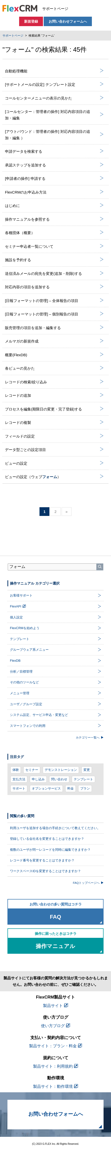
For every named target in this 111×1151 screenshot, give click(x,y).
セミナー (31, 770)
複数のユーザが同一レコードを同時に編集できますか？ (50, 849)
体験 (15, 770)
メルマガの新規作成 (54, 341)
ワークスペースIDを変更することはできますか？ (45, 871)
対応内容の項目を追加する (54, 287)
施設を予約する (54, 259)
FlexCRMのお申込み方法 (54, 192)
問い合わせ (59, 779)
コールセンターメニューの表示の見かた (54, 98)
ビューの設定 (54, 463)
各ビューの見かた (54, 368)
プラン (85, 788)
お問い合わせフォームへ (68, 21)
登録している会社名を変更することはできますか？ (47, 839)
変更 (86, 770)
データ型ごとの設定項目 (54, 449)
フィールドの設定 (54, 436)
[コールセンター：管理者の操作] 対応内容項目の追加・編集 (54, 114)
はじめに (54, 205)
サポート (18, 788)
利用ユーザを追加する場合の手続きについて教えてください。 (55, 828)
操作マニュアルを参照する (54, 219)
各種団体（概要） (54, 232)
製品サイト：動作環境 (55, 1086)
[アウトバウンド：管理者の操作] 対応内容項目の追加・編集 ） (54, 134)
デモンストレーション (61, 770)
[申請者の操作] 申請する (54, 178)
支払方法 (18, 779)
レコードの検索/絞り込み (54, 382)
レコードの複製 (54, 422)
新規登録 (31, 21)
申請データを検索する (54, 151)
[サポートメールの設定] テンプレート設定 (54, 84)
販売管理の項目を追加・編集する (54, 327)
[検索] (99, 566)
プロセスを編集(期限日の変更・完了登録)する (54, 409)
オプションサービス (46, 788)
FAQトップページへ (88, 882)
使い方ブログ (55, 1026)
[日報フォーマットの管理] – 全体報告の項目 (54, 300)
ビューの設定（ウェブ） (54, 476)
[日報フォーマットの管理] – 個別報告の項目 (54, 314)
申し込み (38, 779)
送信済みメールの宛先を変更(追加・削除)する (54, 273)
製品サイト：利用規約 (55, 1066)
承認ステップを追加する (54, 165)
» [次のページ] (67, 511)
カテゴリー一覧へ (90, 737)
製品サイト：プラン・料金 (55, 1046)
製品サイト (55, 1005)
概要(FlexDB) (54, 354)
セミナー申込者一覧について (54, 246)
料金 (70, 788)
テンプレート (83, 779)
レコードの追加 (54, 395)
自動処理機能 (54, 71)
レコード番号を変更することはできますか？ (42, 860)
